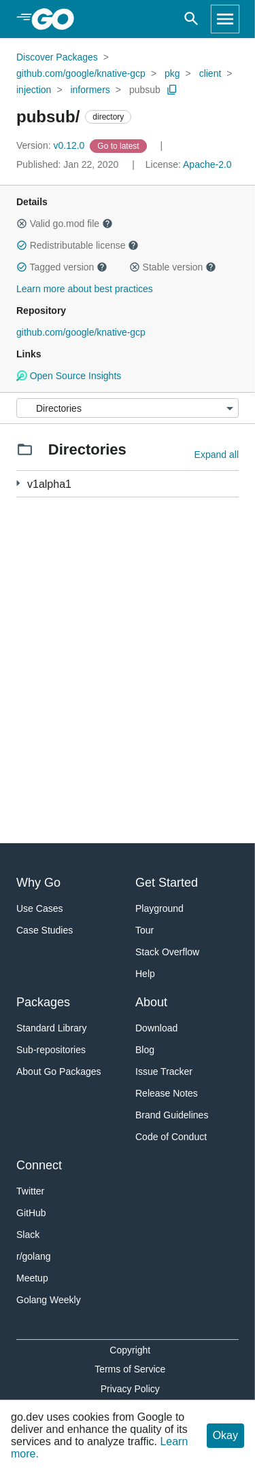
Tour (144, 930)
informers (89, 89)
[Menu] (127, 408)
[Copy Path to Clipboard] (172, 90)
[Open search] (191, 19)
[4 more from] (18, 483)
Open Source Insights (68, 375)
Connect (39, 1165)
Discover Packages (57, 57)
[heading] (57, 19)
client (210, 73)
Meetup (32, 1278)
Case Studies (44, 930)
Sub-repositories (51, 1049)
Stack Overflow (167, 951)
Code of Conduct (171, 1136)
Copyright (129, 1350)
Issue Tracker (163, 1071)
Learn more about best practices (84, 288)
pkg (172, 73)
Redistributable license (77, 245)
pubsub (144, 89)
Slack (27, 1234)
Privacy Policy (130, 1388)
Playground (159, 908)
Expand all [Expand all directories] (216, 454)
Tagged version (61, 267)
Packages (43, 1002)
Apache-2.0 (207, 164)
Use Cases (39, 908)
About (151, 1002)
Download (156, 1028)
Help (145, 973)
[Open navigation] (225, 19)
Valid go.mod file (64, 223)
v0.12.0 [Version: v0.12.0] (51, 145)
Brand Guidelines (171, 1115)
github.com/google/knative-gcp (81, 73)
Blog (144, 1049)
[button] (21, 223)
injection (33, 89)
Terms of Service (130, 1369)
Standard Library (51, 1028)
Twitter (30, 1191)
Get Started (166, 882)
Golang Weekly (48, 1299)
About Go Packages (58, 1071)
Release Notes (166, 1093)
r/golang (33, 1256)
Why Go (38, 882)
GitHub (31, 1212)
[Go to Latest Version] (119, 145)
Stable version (172, 267)
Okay (225, 1435)
